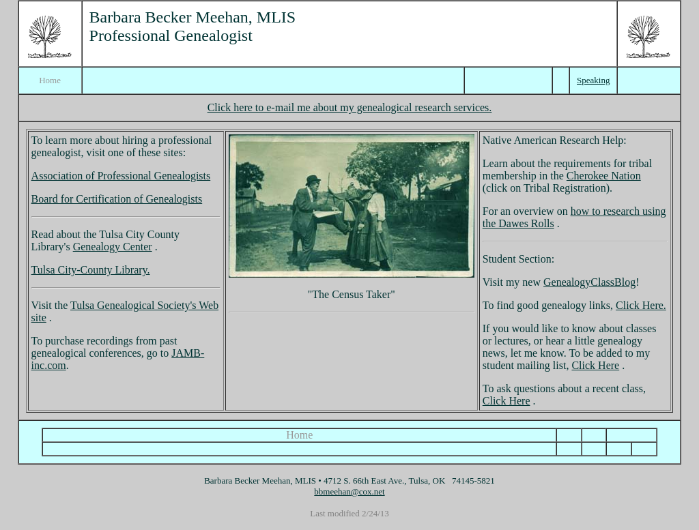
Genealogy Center (112, 246)
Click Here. (641, 305)
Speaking (593, 80)
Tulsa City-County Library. (90, 270)
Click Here (595, 365)
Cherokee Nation (604, 175)
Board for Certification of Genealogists (117, 199)
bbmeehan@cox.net (349, 491)
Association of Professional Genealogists (121, 175)
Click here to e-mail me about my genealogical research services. (350, 107)
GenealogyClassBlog (589, 282)
